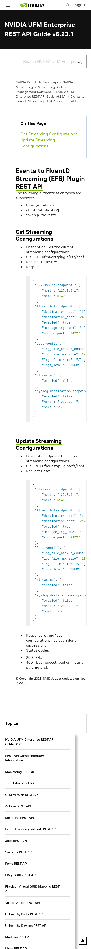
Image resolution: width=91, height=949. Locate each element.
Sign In (81, 4)
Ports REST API (16, 846)
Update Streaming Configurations (37, 143)
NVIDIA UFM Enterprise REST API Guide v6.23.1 (30, 723)
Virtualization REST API (22, 885)
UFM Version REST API (22, 777)
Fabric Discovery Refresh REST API (31, 811)
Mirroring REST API (19, 800)
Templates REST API (20, 765)
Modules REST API (18, 919)
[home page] (32, 5)
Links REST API (16, 931)
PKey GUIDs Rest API (20, 857)
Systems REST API (19, 834)
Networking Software (54, 87)
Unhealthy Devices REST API (26, 908)
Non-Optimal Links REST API (26, 942)
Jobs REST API (16, 823)
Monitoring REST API (20, 754)
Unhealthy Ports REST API (24, 896)
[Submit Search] (77, 61)
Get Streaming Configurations (48, 133)
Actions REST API (18, 788)
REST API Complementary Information (24, 740)
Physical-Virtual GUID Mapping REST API (32, 870)
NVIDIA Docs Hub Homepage (37, 82)
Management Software (33, 92)
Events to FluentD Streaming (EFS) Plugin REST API (50, 178)
